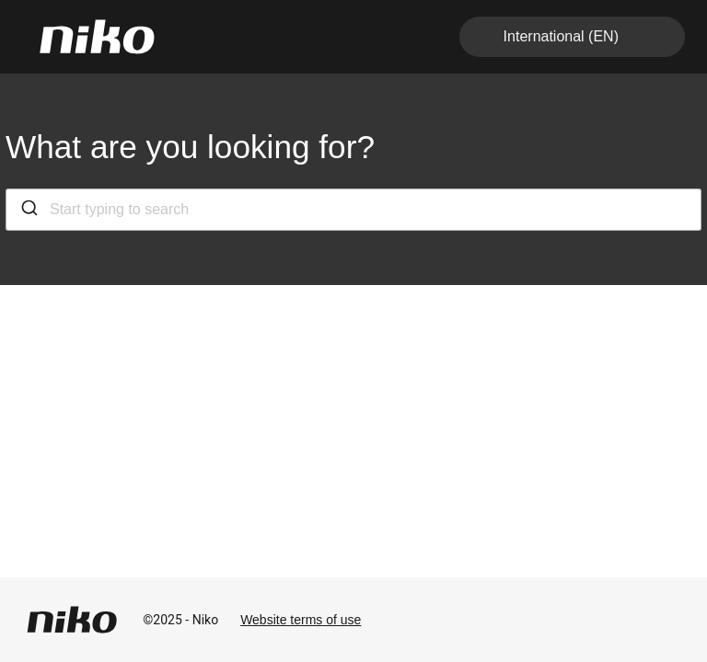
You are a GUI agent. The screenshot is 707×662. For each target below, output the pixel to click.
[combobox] (353, 209)
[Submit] (28, 209)
